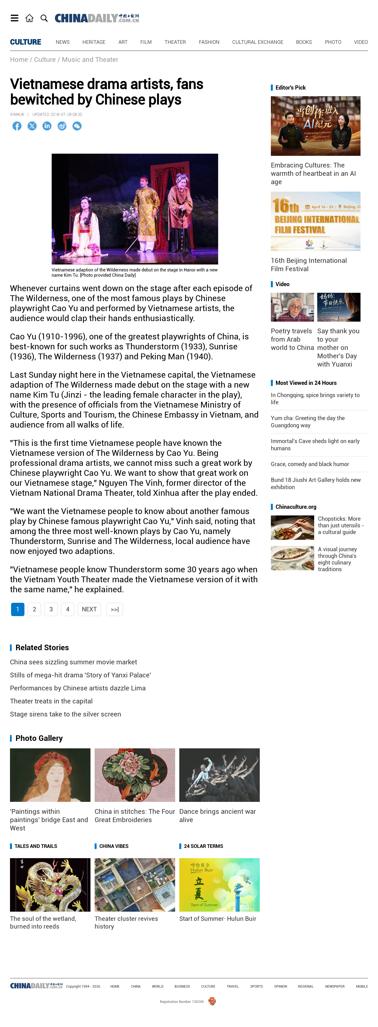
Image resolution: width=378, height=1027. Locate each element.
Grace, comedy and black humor (310, 464)
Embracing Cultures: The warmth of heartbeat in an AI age (313, 173)
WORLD (157, 986)
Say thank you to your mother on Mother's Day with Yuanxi (338, 347)
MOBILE (362, 986)
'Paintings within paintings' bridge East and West (49, 820)
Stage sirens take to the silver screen (65, 714)
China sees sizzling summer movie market (73, 662)
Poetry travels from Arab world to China (292, 339)
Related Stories (42, 647)
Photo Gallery (39, 738)
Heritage (93, 42)
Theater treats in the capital (51, 701)
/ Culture (43, 59)
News (63, 42)
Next (89, 609)
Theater (175, 42)
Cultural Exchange (257, 42)
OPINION (280, 986)
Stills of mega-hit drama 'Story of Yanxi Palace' (80, 675)
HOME (115, 986)
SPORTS (256, 986)
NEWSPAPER (335, 986)
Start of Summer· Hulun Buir (217, 918)
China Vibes (113, 846)
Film (146, 42)
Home (19, 59)
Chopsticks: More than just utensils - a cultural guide (341, 525)
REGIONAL (306, 986)
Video (361, 42)
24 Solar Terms (203, 846)
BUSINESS (182, 986)
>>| (115, 609)
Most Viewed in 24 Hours (306, 383)
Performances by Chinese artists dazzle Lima (78, 688)
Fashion (209, 42)
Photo (333, 42)
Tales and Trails (36, 846)
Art (123, 42)
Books (304, 42)
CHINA (136, 986)
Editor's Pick (291, 87)
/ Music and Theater (87, 59)
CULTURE (25, 42)
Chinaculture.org (296, 507)
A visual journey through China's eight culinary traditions (337, 559)
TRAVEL (233, 986)
